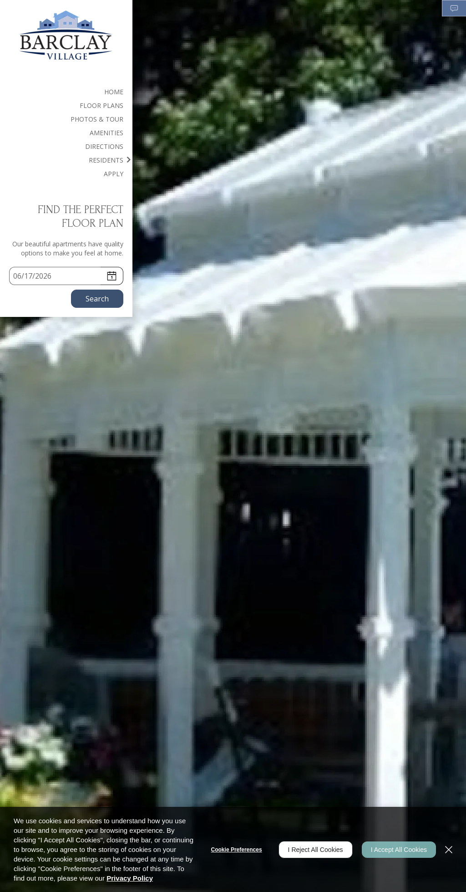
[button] (454, 8)
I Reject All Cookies (315, 849)
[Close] (448, 849)
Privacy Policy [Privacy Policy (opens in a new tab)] (129, 878)
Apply (113, 173)
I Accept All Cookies (399, 849)
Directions (104, 146)
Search (97, 299)
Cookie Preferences (236, 849)
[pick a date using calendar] (112, 276)
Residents (106, 160)
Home (113, 91)
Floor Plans (101, 105)
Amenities (106, 132)
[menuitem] (66, 91)
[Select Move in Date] (55, 276)
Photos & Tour (97, 119)
